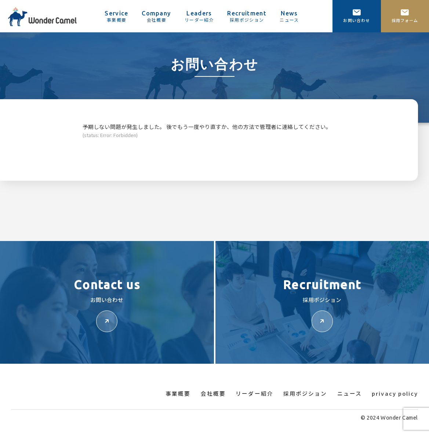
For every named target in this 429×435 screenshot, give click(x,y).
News (289, 16)
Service (116, 16)
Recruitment (246, 16)
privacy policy (395, 393)
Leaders (199, 16)
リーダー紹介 (254, 393)
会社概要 (213, 393)
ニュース (349, 393)
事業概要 (178, 393)
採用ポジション (305, 393)
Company (156, 16)
